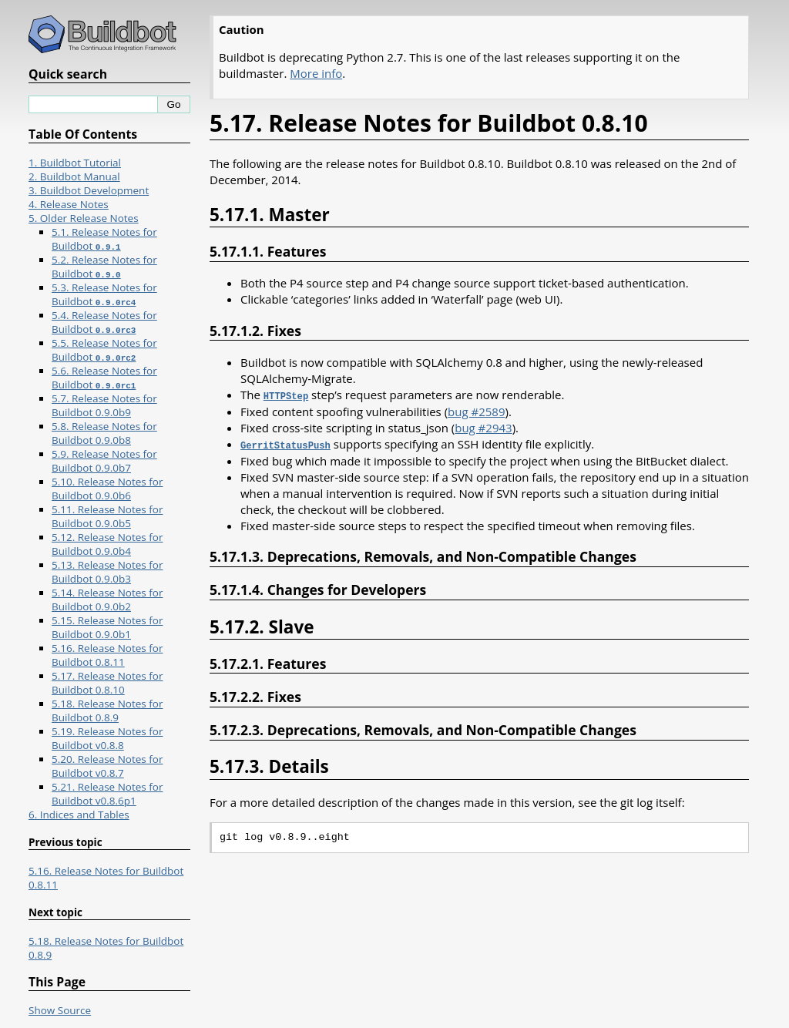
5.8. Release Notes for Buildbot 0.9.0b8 (104, 433)
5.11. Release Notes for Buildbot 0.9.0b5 (107, 516)
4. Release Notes (69, 204)
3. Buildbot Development (89, 190)
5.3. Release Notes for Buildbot (104, 294)
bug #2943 (483, 427)
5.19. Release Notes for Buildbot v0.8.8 (107, 738)
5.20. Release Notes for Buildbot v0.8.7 (107, 766)
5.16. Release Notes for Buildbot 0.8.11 (107, 655)
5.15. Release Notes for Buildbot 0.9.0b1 (107, 627)
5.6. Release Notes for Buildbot (104, 377)
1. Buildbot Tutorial (75, 163)
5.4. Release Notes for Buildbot (104, 322)
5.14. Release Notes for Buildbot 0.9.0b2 (107, 599)
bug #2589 (476, 410)
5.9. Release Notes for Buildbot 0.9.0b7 (104, 461)
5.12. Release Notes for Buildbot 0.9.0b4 (107, 544)
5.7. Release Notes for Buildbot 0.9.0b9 (104, 405)
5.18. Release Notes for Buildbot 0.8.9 (107, 710)
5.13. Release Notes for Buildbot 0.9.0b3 (107, 572)
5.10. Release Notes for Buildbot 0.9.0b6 (107, 488)
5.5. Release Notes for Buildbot (104, 350)
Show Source (60, 1010)
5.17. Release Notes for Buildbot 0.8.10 (107, 683)
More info (316, 73)
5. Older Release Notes (84, 218)
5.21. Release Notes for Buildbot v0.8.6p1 (107, 794)
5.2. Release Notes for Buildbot (104, 267)
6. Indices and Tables (79, 814)
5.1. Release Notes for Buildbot (104, 239)
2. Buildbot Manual (74, 176)
